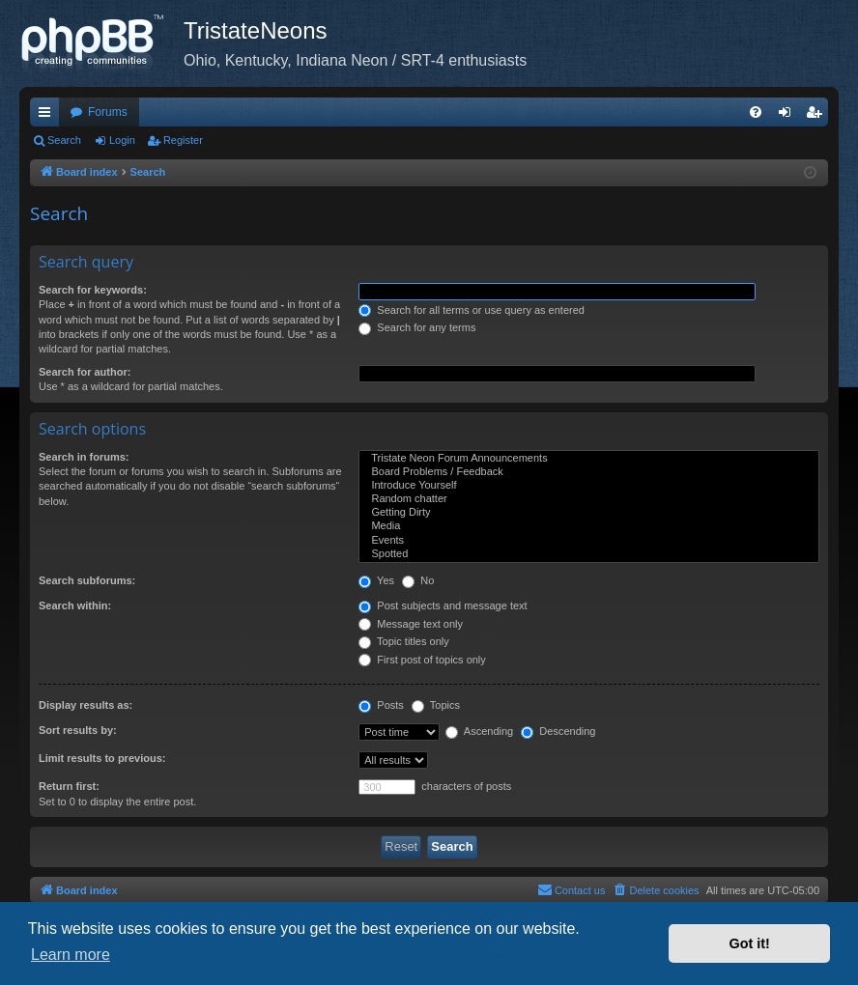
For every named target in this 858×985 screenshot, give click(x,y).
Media (588, 526)
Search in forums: (84, 457)
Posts (381, 705)
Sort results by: (78, 730)
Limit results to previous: (102, 758)
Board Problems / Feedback (588, 472)
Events (588, 541)
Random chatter (588, 499)
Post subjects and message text (442, 605)
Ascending (479, 731)
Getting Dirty (588, 513)
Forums (108, 112)
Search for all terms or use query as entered (471, 310)
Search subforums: (87, 580)
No (418, 580)
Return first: (69, 786)
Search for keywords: (93, 290)
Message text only (410, 624)
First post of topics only (422, 659)
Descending (558, 731)
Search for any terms (416, 327)
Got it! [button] (749, 943)
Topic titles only (403, 641)
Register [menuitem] (818, 116)
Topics (436, 705)
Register (183, 140)
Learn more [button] (70, 954)
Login (122, 140)
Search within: (75, 605)
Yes (376, 580)
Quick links (48, 116)
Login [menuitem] (789, 116)
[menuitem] (755, 112)
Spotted (588, 554)
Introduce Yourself (588, 485)
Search (64, 140)
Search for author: (84, 372)
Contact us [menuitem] (571, 889)
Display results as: (85, 705)
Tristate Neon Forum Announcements (588, 458)
